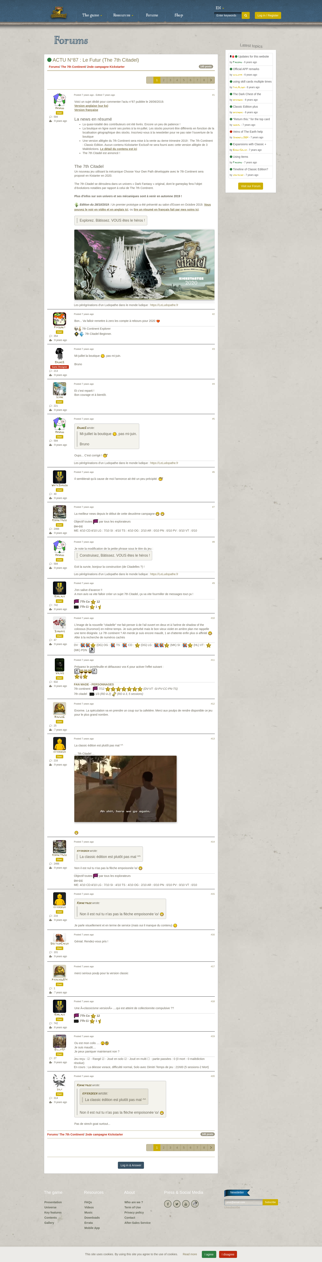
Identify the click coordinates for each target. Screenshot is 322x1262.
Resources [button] (123, 15)
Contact (129, 1217)
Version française (86, 110)
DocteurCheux (60, 943)
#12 (213, 703)
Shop (179, 15)
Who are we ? (133, 1202)
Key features (53, 1212)
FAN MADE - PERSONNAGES (94, 684)
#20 (213, 1076)
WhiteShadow (60, 485)
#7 (213, 507)
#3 (213, 349)
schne (59, 397)
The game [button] (92, 15)
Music (88, 1212)
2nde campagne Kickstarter (106, 66)
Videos (89, 1207)
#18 (213, 1001)
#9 (213, 583)
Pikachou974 (59, 979)
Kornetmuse (59, 520)
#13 (213, 738)
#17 (213, 966)
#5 (213, 419)
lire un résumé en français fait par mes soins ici (166, 209)
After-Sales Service (137, 1222)
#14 (213, 842)
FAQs (88, 1202)
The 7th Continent (73, 66)
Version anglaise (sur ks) (91, 105)
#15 (213, 894)
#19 (213, 1036)
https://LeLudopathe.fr (164, 305)
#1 (213, 95)
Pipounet (59, 327)
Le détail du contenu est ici (118, 149)
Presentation (53, 1202)
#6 (213, 472)
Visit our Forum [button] (250, 186)
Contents (50, 1217)
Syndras (59, 631)
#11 (213, 660)
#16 (213, 934)
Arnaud (59, 108)
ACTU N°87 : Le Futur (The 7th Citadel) (93, 60)
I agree (209, 1254)
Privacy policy (134, 1212)
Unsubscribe (232, 1207)
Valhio (59, 673)
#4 (213, 384)
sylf (59, 1089)
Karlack (59, 596)
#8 (213, 542)
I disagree (228, 1254)
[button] (220, 8)
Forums (152, 15)
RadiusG (59, 717)
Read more (190, 1254)
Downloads (92, 1217)
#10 (213, 618)
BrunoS (59, 362)
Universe (50, 1207)
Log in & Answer (131, 1165)
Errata (88, 1222)
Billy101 (59, 1049)
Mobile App (92, 1228)
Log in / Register (268, 15)
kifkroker (59, 752)
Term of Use (132, 1207)
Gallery (49, 1222)
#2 (213, 314)
